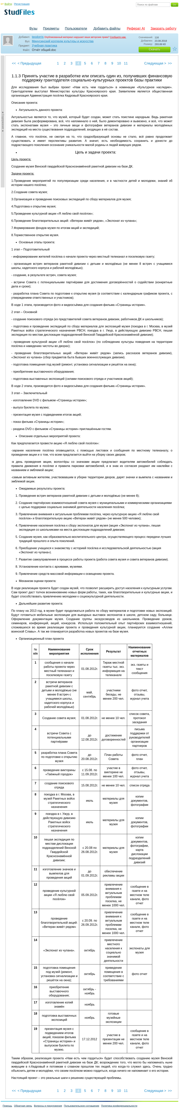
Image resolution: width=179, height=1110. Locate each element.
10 (119, 63)
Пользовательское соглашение (81, 1105)
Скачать (154, 49)
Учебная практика (44, 45)
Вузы (33, 28)
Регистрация (22, 3)
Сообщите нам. (118, 37)
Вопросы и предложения (48, 1105)
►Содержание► (3, 121)
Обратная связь (23, 1105)
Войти (8, 3)
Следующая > (155, 63)
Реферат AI (136, 28)
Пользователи (76, 28)
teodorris (38, 36)
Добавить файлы (106, 28)
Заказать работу (163, 28)
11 (126, 63)
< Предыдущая (29, 63)
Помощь (7, 1105)
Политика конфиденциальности (119, 1105)
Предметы (51, 28)
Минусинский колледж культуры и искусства (63, 41)
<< (14, 63)
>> (170, 63)
